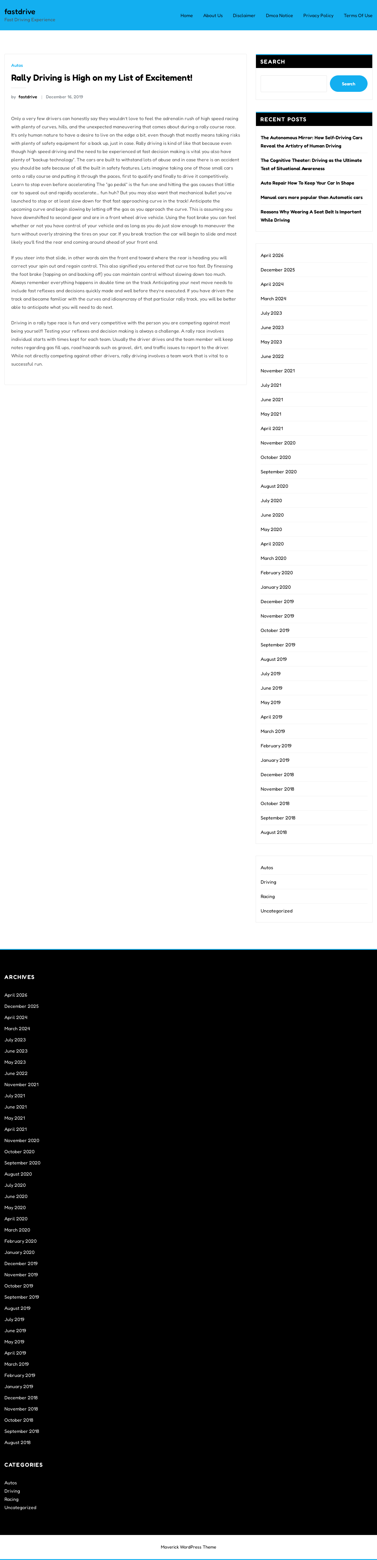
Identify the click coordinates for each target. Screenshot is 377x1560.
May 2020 (271, 529)
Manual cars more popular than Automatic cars (312, 197)
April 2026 (272, 255)
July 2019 (271, 673)
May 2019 (271, 702)
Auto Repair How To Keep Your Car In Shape (307, 183)
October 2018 (275, 803)
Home (187, 15)
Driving (268, 882)
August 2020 (274, 486)
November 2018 (277, 789)
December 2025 (278, 270)
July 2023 (271, 313)
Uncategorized (276, 911)
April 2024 (272, 284)
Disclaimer (244, 15)
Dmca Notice (279, 15)
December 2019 (277, 601)
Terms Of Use (358, 15)
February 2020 (277, 572)
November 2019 (277, 616)
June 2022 (272, 356)
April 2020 (272, 544)
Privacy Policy (318, 15)
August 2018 (274, 832)
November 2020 (278, 443)
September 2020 (279, 471)
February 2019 (276, 746)
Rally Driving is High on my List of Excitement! (101, 77)
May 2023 (271, 342)
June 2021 (272, 399)
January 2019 (275, 760)
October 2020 (276, 457)
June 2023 (272, 327)
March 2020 (273, 558)
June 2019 (271, 688)
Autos (17, 65)
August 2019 (274, 659)
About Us (213, 15)
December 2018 (277, 774)
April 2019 (271, 717)
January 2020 (276, 587)
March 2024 (273, 298)
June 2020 (272, 515)
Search (272, 61)
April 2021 (272, 428)
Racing (268, 896)
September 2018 (278, 818)
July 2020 (271, 500)
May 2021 (271, 414)
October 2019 (275, 630)
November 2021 (278, 371)
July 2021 (271, 385)
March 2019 (273, 731)
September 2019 (278, 645)
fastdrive (19, 11)
